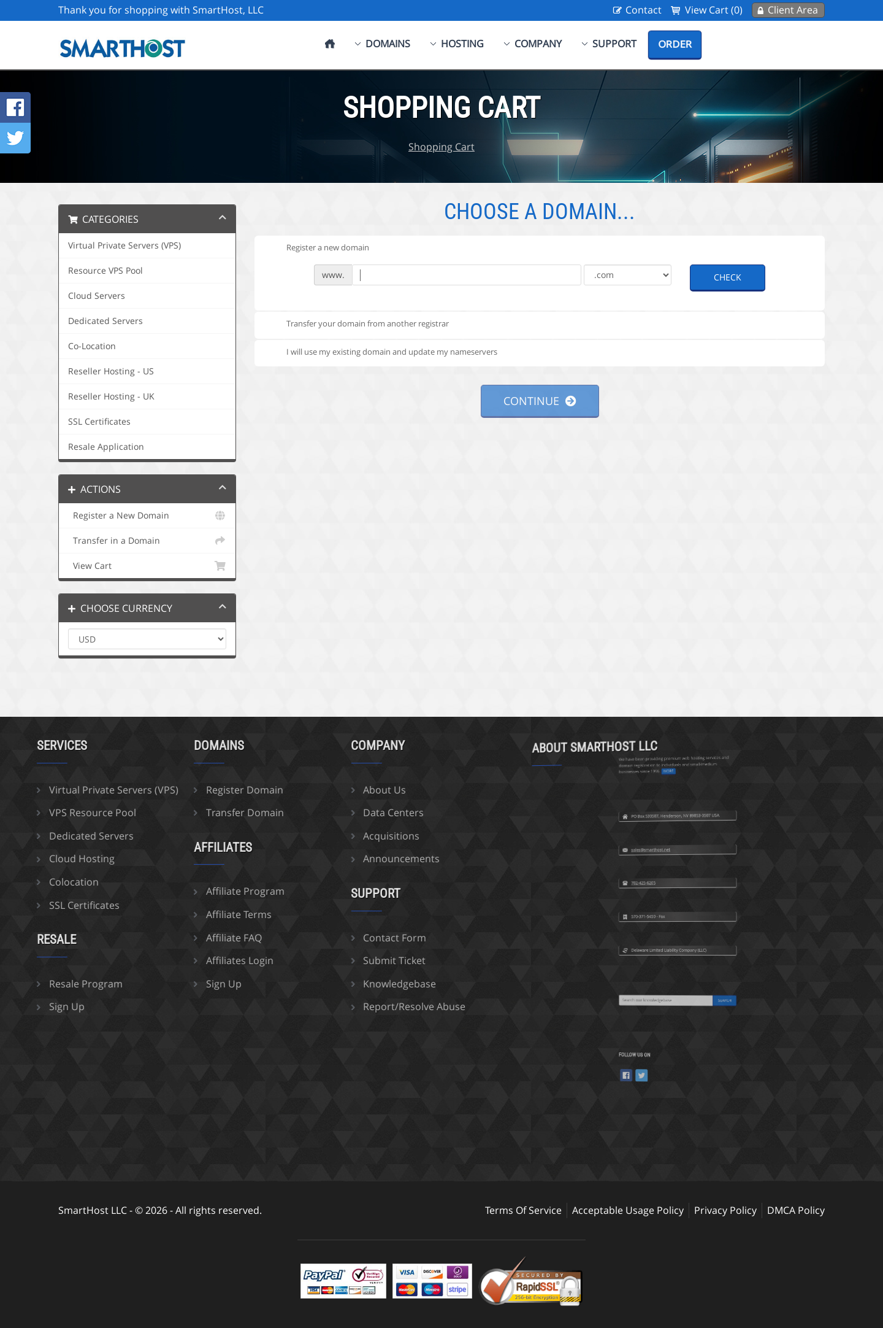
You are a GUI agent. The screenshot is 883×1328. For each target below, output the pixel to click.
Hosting (462, 43)
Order (675, 44)
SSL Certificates (99, 421)
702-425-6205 (669, 844)
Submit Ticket (327, 960)
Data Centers (326, 812)
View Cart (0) (714, 10)
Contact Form (327, 937)
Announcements (334, 858)
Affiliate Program (178, 891)
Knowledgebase (332, 983)
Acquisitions (324, 836)
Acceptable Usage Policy (628, 1210)
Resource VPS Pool (105, 270)
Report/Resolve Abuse (347, 1006)
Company (538, 43)
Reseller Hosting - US (111, 371)
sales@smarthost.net (671, 810)
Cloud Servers (96, 295)
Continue (539, 400)
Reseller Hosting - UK (111, 396)
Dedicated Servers (105, 320)
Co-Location (92, 346)
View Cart (147, 565)
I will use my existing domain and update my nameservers (382, 352)
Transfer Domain (177, 812)
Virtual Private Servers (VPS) (124, 245)
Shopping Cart (441, 146)
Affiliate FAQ (166, 937)
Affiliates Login (172, 960)
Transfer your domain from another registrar (358, 324)
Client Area (793, 10)
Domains (387, 43)
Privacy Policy (725, 1210)
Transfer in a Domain (147, 540)
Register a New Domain (147, 515)
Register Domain (177, 790)
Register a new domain (318, 248)
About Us (317, 790)
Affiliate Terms (171, 914)
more (675, 729)
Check (727, 277)
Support (614, 43)
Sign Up (156, 983)
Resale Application (106, 446)
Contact (643, 10)
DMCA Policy (796, 1210)
